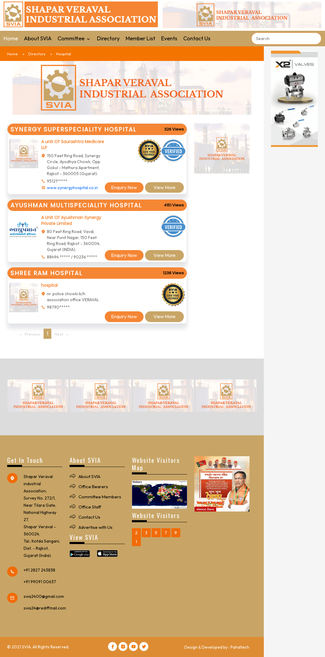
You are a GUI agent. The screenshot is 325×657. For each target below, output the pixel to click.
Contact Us (196, 38)
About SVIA (38, 38)
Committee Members (99, 497)
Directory (108, 38)
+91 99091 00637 (40, 581)
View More (164, 187)
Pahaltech (239, 647)
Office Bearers (93, 486)
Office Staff (89, 507)
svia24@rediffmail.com (45, 608)
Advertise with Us (95, 527)
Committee (74, 38)
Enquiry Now (124, 187)
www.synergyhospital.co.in (72, 187)
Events (169, 38)
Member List (140, 38)
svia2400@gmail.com (44, 596)
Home (11, 38)
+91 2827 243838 (39, 570)
